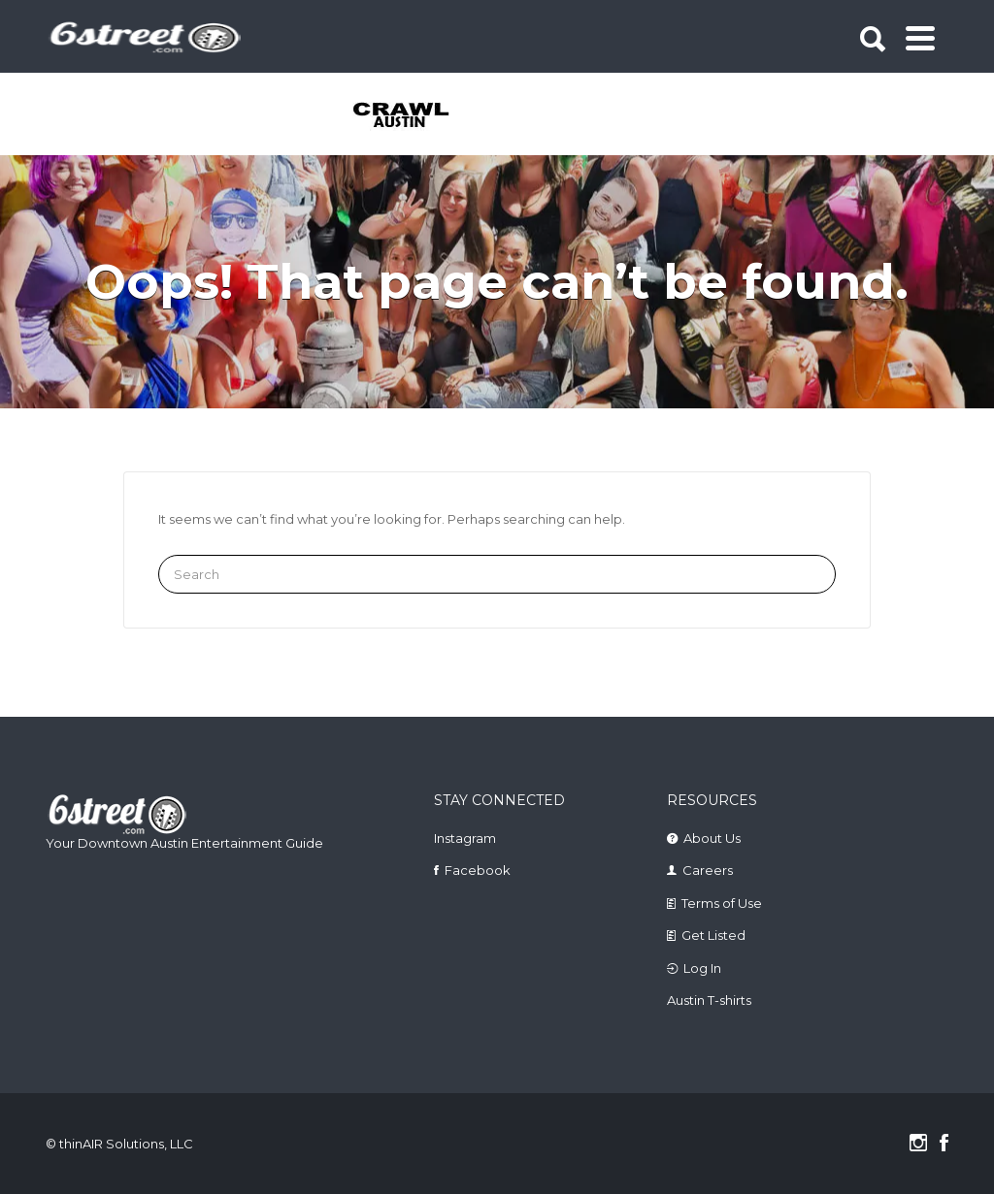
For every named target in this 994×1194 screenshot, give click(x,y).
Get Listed (713, 935)
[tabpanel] (402, 116)
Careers (707, 870)
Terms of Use (721, 903)
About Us (712, 838)
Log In (702, 968)
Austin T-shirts (709, 1000)
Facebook (478, 870)
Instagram (465, 838)
